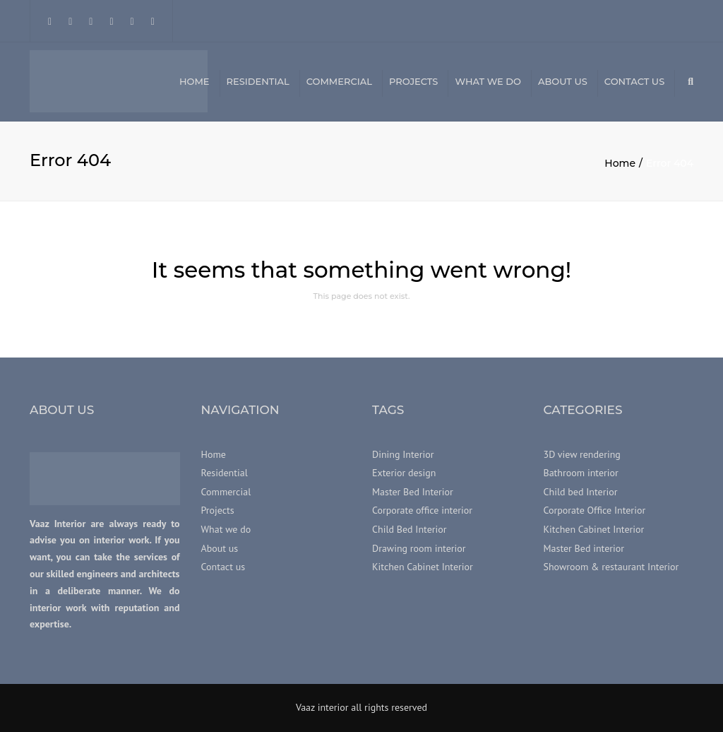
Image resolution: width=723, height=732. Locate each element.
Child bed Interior (581, 491)
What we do (488, 81)
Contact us (634, 81)
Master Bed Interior (412, 491)
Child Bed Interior (409, 529)
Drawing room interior (419, 548)
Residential (258, 81)
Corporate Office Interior (595, 510)
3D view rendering (582, 454)
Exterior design (404, 473)
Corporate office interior (422, 510)
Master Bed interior (584, 548)
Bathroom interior (581, 473)
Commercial (339, 81)
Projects (413, 81)
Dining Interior (403, 454)
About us (562, 81)
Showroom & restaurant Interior (611, 566)
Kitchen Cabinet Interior (422, 566)
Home (194, 81)
